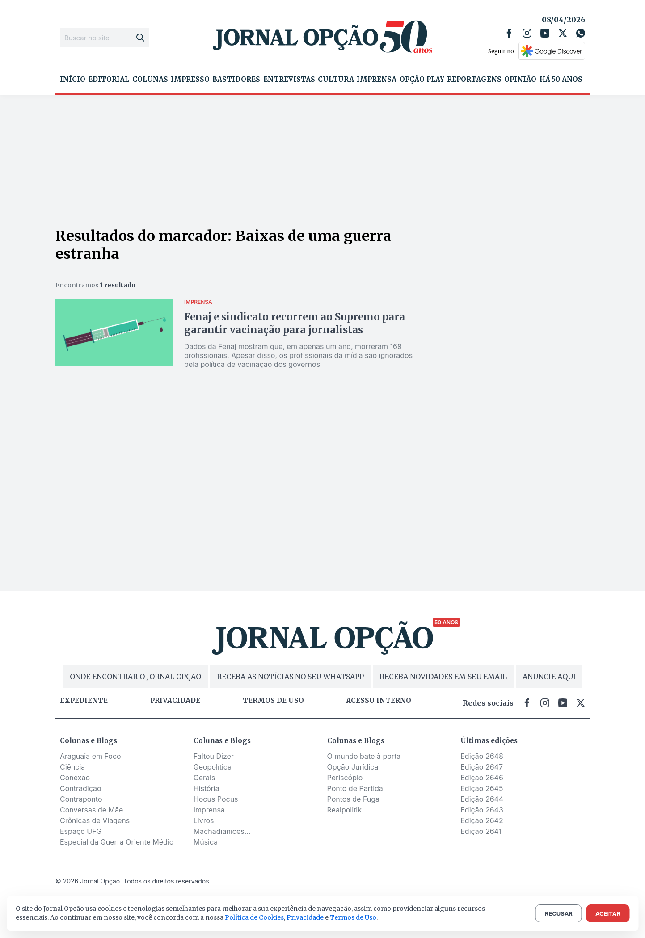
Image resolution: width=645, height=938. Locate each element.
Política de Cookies (254, 917)
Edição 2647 (481, 766)
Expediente (84, 701)
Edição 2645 (481, 788)
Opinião (520, 80)
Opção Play (422, 80)
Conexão (75, 777)
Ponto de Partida (355, 788)
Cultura (336, 80)
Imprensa (376, 80)
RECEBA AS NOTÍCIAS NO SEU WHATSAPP (290, 676)
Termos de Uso (353, 917)
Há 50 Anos (561, 80)
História (206, 788)
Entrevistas (289, 80)
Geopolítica (213, 766)
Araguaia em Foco (90, 756)
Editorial (108, 80)
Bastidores (236, 80)
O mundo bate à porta (364, 756)
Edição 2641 (481, 831)
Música (206, 841)
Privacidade (175, 701)
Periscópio (345, 777)
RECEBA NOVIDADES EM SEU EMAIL (443, 676)
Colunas (150, 80)
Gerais (204, 777)
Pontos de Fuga (353, 799)
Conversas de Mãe (91, 809)
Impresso (190, 80)
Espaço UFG (81, 831)
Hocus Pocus (216, 799)
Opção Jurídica (353, 766)
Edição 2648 (481, 756)
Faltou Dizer (214, 756)
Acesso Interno (378, 701)
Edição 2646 (481, 777)
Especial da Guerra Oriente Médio (116, 841)
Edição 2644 (481, 799)
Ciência (72, 766)
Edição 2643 (481, 809)
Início (72, 80)
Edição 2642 (481, 820)
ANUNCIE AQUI (549, 676)
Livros (204, 820)
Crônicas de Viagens (95, 820)
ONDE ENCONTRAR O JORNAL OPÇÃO (135, 676)
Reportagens (474, 80)
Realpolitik (344, 809)
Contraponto (81, 799)
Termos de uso (273, 701)
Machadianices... (222, 831)
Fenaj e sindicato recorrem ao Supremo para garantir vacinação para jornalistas (294, 323)
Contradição (80, 788)
